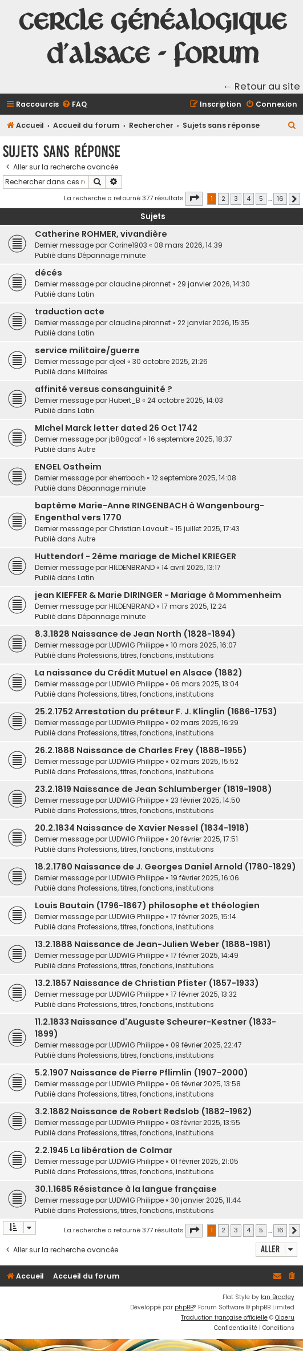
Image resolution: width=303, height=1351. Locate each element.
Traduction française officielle (224, 1317)
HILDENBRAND (132, 567)
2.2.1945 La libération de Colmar (103, 1150)
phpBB (184, 1307)
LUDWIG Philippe (136, 645)
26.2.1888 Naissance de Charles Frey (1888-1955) (141, 750)
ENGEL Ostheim (68, 466)
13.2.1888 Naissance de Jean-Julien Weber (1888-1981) (153, 944)
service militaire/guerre (87, 350)
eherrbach (127, 478)
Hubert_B (124, 400)
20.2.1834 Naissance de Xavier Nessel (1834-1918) (142, 828)
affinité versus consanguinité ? (103, 389)
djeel (117, 361)
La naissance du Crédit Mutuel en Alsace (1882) (139, 672)
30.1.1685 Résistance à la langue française (126, 1189)
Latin (86, 294)
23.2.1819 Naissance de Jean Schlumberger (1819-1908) (153, 789)
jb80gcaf (125, 439)
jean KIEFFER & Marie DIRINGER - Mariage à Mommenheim (158, 595)
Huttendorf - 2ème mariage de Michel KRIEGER (135, 556)
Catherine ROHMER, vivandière (101, 234)
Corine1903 (128, 245)
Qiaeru (284, 1317)
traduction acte (69, 311)
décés (48, 272)
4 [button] (249, 198)
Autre (86, 449)
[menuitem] (74, 104)
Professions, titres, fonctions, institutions (146, 655)
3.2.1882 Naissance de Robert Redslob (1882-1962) (143, 1111)
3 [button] (236, 198)
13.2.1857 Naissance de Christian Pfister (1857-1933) (147, 983)
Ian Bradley (277, 1297)
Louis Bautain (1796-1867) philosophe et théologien (147, 905)
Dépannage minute (112, 255)
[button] (194, 198)
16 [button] (280, 198)
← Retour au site (262, 86)
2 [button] (223, 198)
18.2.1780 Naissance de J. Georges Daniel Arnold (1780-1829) (165, 866)
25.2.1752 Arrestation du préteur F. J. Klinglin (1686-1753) (156, 711)
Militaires (93, 372)
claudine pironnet (140, 284)
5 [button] (261, 198)
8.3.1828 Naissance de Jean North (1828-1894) (135, 634)
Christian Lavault (138, 528)
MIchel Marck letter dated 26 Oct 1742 (116, 428)
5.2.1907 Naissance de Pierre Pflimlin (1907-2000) (141, 1072)
